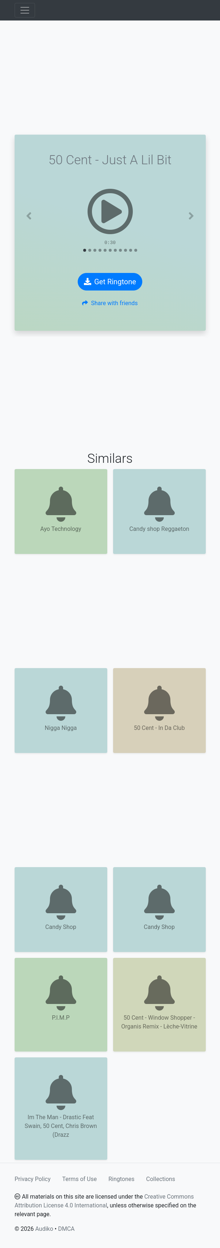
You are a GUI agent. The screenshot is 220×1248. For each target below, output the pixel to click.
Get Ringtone (110, 281)
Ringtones (121, 1179)
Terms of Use (79, 1179)
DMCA (66, 1228)
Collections (160, 1179)
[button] (29, 215)
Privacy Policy (33, 1179)
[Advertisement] (110, 77)
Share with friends (110, 303)
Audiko (44, 1228)
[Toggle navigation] (25, 10)
